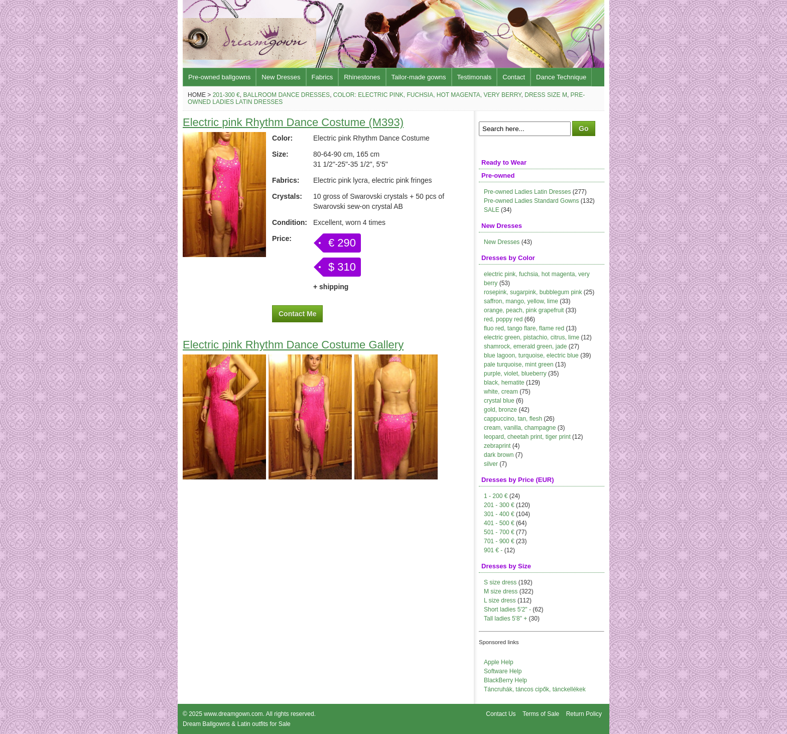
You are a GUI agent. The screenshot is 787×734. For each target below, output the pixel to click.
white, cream (501, 391)
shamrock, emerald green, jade (525, 346)
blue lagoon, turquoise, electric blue (531, 355)
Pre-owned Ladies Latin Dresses (527, 191)
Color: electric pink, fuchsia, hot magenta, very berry (427, 94)
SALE (491, 209)
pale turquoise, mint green (519, 364)
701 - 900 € (499, 541)
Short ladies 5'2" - (507, 609)
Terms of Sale (540, 713)
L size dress (500, 600)
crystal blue (499, 400)
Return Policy (584, 713)
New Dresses (280, 77)
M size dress (500, 591)
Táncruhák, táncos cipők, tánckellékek (535, 689)
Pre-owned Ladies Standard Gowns (531, 200)
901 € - (493, 550)
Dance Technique (561, 77)
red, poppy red (503, 319)
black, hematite (504, 382)
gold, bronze (500, 409)
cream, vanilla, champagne (520, 427)
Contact (513, 77)
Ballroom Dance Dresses (286, 94)
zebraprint (497, 445)
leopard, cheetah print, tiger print (527, 436)
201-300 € (226, 94)
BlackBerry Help (505, 680)
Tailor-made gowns (418, 77)
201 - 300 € (499, 505)
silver (491, 463)
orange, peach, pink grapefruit (524, 310)
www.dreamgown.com (233, 713)
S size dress (500, 582)
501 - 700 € (499, 532)
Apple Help (498, 662)
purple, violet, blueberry (515, 373)
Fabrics (322, 77)
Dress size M (545, 94)
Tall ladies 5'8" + (505, 618)
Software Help (502, 671)
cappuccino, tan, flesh (513, 418)
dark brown (498, 454)
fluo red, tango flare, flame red (524, 328)
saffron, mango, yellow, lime (521, 301)
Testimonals (474, 77)
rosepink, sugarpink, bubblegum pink (533, 292)
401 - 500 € (499, 523)
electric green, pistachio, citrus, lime (531, 337)
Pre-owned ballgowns (219, 77)
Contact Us (500, 713)
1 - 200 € (495, 496)
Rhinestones (362, 77)
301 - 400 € (499, 514)
